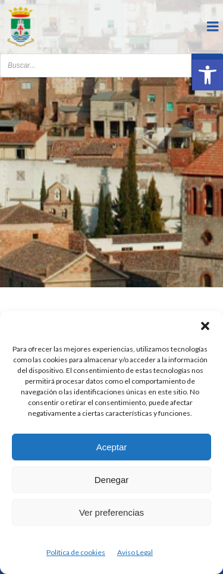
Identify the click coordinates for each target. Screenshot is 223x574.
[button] (207, 74)
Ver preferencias (111, 512)
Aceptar (111, 447)
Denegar (112, 480)
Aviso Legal (135, 552)
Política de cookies (75, 552)
